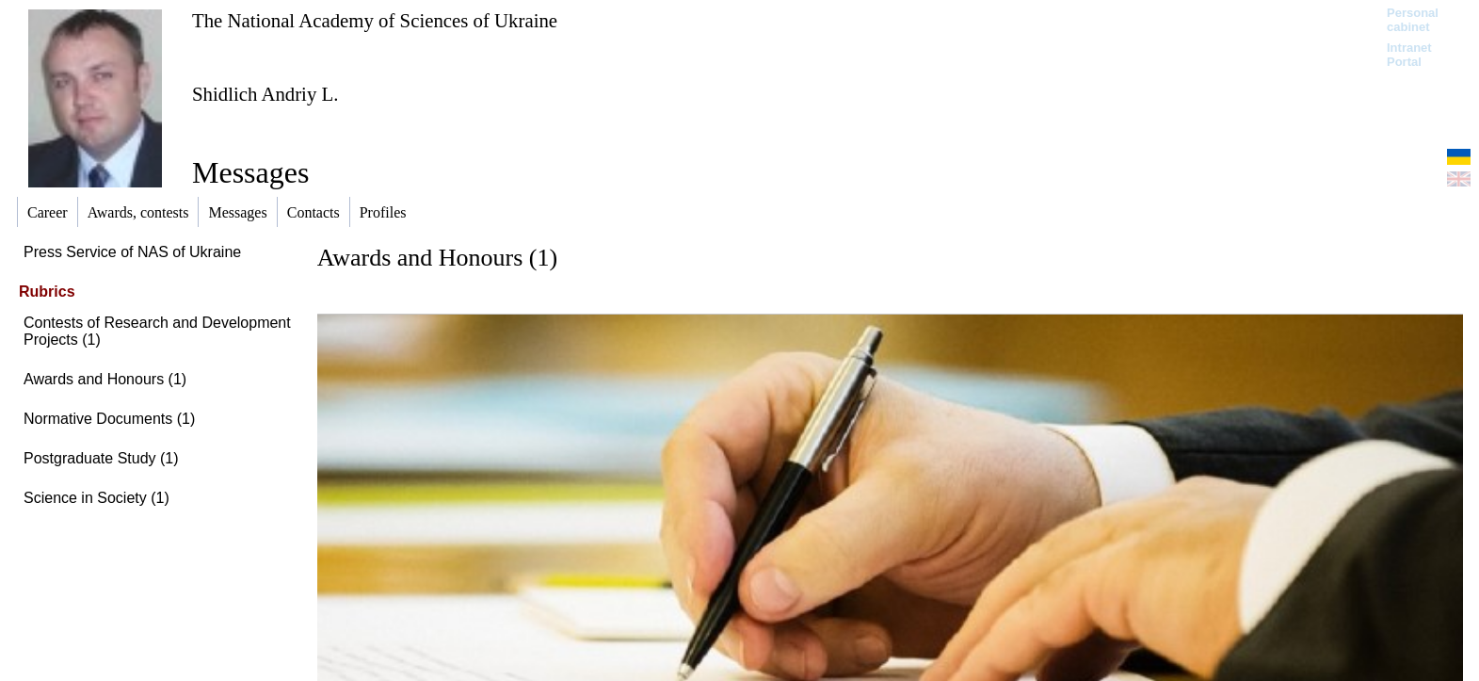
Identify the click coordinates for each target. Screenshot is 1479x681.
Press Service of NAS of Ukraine (132, 252)
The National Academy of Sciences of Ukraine (374, 20)
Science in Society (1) (96, 498)
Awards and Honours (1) (105, 379)
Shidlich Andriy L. (265, 94)
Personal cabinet (1413, 20)
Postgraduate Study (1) (101, 458)
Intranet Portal (1409, 55)
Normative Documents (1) (109, 419)
